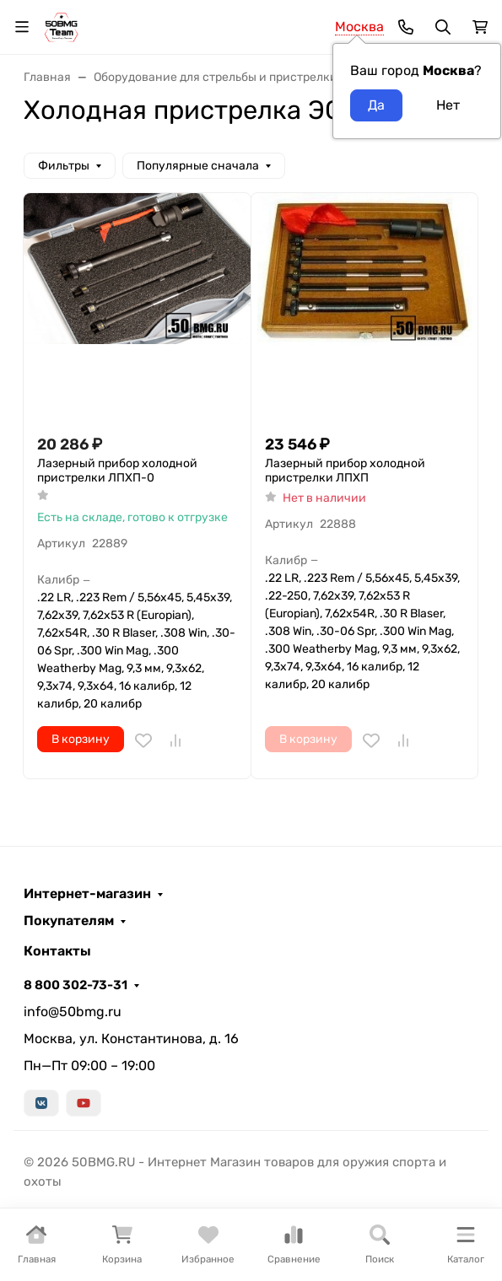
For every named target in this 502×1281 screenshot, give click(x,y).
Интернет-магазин (87, 894)
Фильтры (63, 166)
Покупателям (69, 921)
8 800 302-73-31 (75, 985)
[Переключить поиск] (443, 26)
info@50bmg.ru (72, 1012)
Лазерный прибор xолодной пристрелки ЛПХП (345, 471)
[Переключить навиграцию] (22, 26)
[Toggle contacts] (406, 26)
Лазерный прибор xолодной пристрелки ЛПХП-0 (117, 471)
